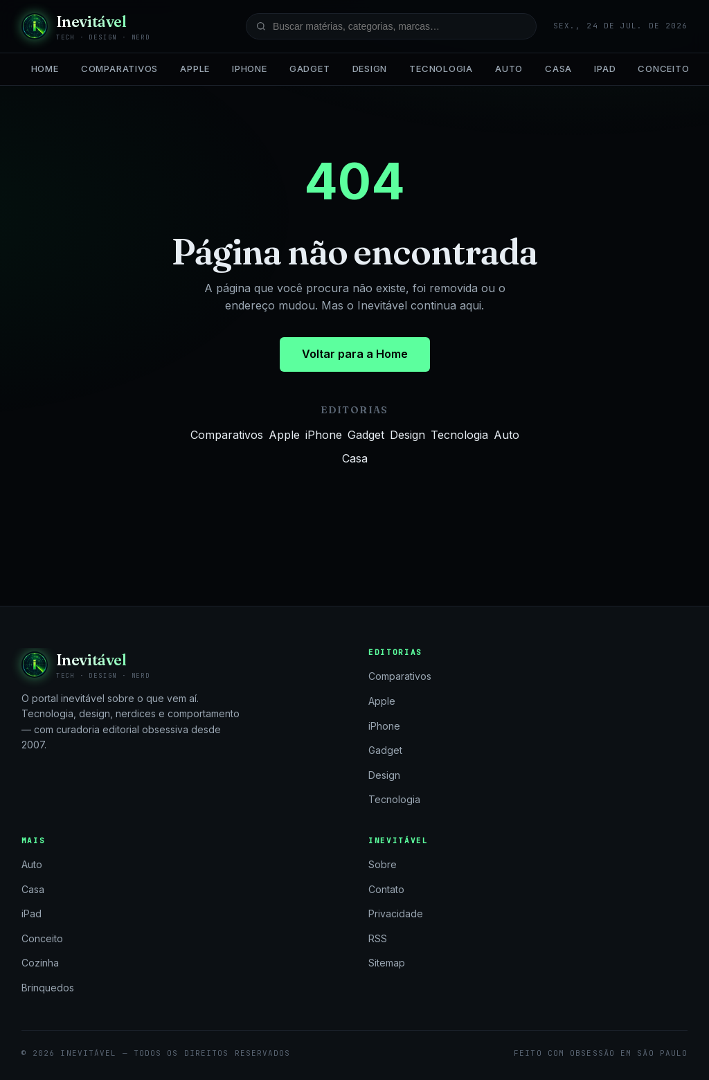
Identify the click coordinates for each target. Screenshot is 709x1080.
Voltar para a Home (355, 354)
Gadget (309, 68)
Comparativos (119, 68)
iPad (605, 68)
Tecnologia (441, 68)
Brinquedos (47, 987)
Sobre (382, 864)
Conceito (663, 68)
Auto (509, 68)
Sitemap (386, 963)
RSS (377, 938)
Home (45, 68)
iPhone (249, 68)
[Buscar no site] (391, 26)
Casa (558, 68)
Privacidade (395, 913)
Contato (386, 889)
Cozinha (40, 963)
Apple (195, 68)
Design (370, 68)
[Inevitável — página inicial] (85, 26)
